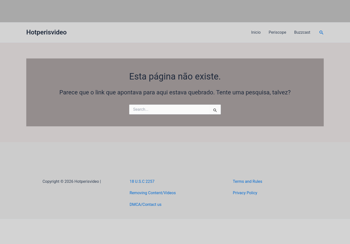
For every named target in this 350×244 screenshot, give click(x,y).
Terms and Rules (247, 181)
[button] (321, 32)
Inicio (256, 32)
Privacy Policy (245, 192)
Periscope (277, 32)
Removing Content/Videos (153, 192)
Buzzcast (302, 32)
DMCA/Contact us (146, 204)
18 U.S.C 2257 (142, 181)
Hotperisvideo (46, 32)
